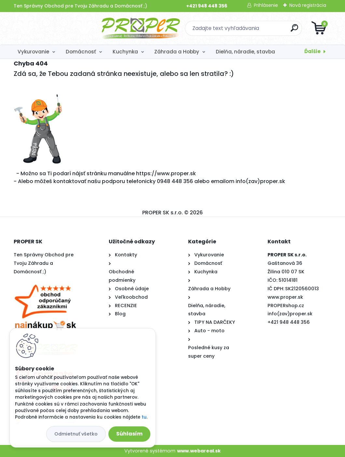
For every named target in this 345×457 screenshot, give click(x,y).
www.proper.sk (285, 297)
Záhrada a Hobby (176, 51)
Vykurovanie (33, 51)
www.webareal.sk (199, 451)
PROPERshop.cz (286, 305)
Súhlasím (129, 433)
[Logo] (53, 28)
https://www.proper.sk (166, 173)
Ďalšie (312, 51)
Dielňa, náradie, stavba (245, 51)
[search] (251, 30)
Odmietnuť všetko (76, 434)
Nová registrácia (307, 5)
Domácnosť (81, 51)
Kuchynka (125, 51)
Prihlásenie (266, 5)
